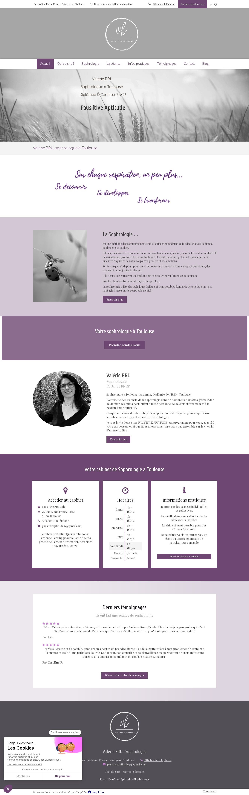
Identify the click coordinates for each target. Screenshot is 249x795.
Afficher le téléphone (164, 4)
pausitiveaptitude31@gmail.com (61, 526)
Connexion (209, 791)
